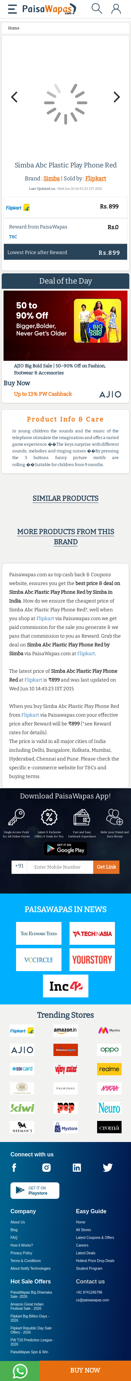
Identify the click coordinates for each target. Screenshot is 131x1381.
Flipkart (95, 178)
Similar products (65, 498)
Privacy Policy (21, 1253)
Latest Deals (86, 1253)
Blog (13, 1230)
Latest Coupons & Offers (95, 1238)
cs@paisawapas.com (92, 1300)
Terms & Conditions (25, 1261)
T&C (13, 236)
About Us (17, 1222)
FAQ (13, 1238)
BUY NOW (85, 1370)
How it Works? (21, 1245)
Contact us (90, 1281)
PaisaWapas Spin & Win (29, 1352)
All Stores (83, 1230)
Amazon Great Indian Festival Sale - (27, 1306)
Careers (82, 1245)
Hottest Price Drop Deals (95, 1261)
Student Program (89, 1268)
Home (81, 1222)
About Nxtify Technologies (30, 1268)
